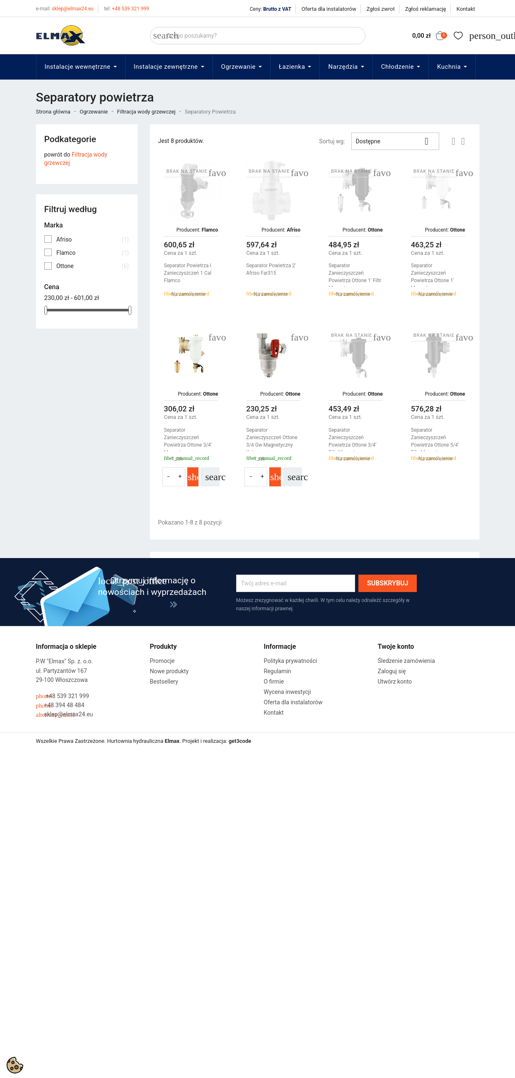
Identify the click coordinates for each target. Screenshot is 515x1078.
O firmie (274, 681)
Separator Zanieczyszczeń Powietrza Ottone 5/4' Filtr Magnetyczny (435, 441)
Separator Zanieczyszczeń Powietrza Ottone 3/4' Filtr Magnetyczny (352, 441)
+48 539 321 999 (126, 9)
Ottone (92, 266)
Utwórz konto (395, 681)
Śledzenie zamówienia (406, 660)
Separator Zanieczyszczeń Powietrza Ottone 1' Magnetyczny (432, 277)
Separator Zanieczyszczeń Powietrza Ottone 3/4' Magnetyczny (188, 441)
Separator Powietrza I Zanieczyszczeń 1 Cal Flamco (188, 273)
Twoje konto (396, 646)
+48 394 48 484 (60, 705)
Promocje (162, 660)
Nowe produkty (169, 671)
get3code (240, 741)
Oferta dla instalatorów (329, 9)
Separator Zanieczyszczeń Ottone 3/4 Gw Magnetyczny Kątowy (271, 441)
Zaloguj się (392, 671)
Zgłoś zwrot (381, 9)
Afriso (92, 239)
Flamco (92, 253)
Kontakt (466, 9)
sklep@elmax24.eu (65, 9)
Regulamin (277, 671)
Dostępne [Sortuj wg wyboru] (395, 141)
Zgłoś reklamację (425, 9)
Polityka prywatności (290, 660)
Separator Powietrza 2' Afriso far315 (271, 269)
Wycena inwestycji (287, 692)
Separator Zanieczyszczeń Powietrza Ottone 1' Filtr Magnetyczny (355, 277)
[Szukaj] (257, 35)
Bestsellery (164, 681)
